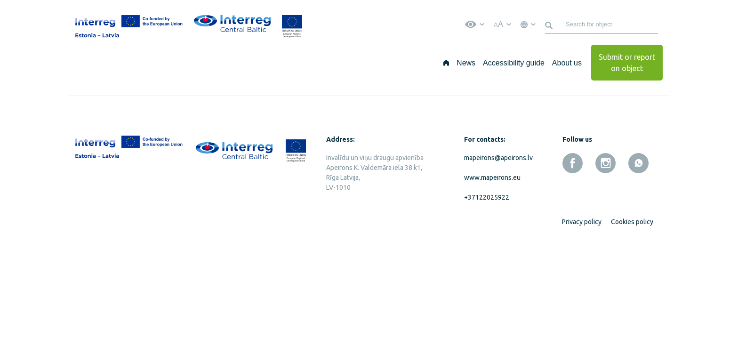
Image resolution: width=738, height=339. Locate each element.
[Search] (550, 24)
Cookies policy (632, 222)
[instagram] (605, 163)
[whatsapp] (638, 163)
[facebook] (572, 163)
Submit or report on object (627, 63)
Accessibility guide (514, 63)
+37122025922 (486, 197)
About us (567, 63)
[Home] (446, 62)
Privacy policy (582, 222)
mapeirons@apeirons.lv (496, 157)
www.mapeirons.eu (492, 177)
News (466, 63)
